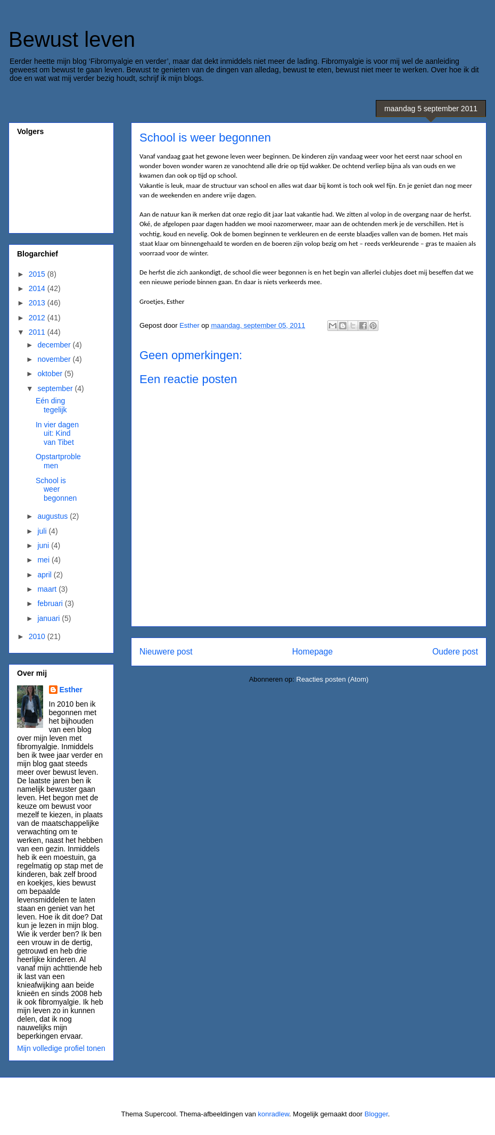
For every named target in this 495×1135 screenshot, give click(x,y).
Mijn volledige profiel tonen (61, 1048)
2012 (38, 317)
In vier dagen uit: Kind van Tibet (57, 433)
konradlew (274, 1114)
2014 (38, 288)
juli (42, 531)
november (54, 359)
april (45, 574)
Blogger (376, 1114)
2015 (38, 274)
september (56, 388)
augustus (53, 516)
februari (50, 603)
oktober (50, 373)
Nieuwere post (166, 651)
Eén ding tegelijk (51, 405)
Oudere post (455, 651)
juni (44, 545)
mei (44, 560)
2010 (38, 636)
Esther (71, 689)
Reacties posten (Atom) (332, 679)
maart (48, 589)
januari (49, 618)
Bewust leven (72, 39)
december (54, 345)
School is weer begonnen (56, 489)
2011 (38, 332)
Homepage (312, 651)
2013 (38, 303)
